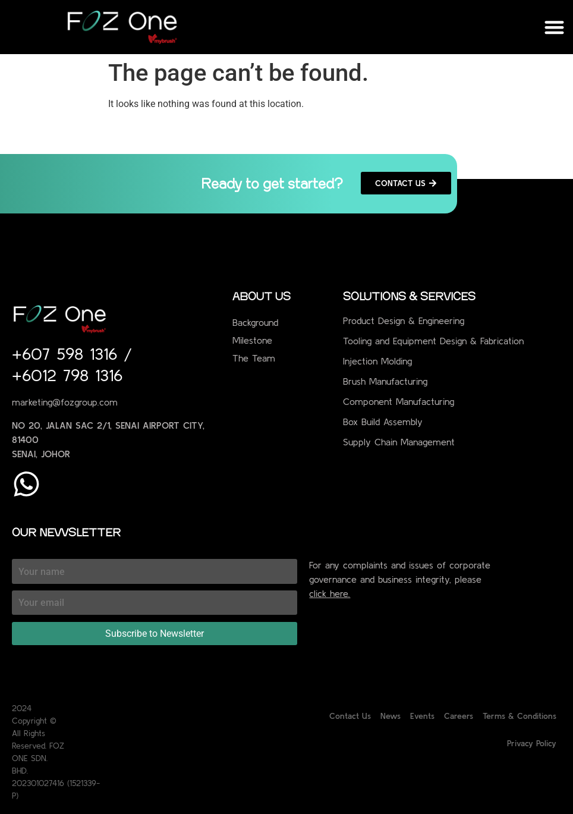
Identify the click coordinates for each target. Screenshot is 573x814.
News (390, 716)
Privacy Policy (531, 743)
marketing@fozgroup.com (65, 402)
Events (422, 716)
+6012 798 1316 (67, 375)
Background (255, 322)
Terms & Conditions (519, 716)
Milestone (252, 340)
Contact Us (350, 716)
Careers (458, 716)
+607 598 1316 (68, 353)
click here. (329, 593)
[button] (555, 27)
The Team (253, 358)
